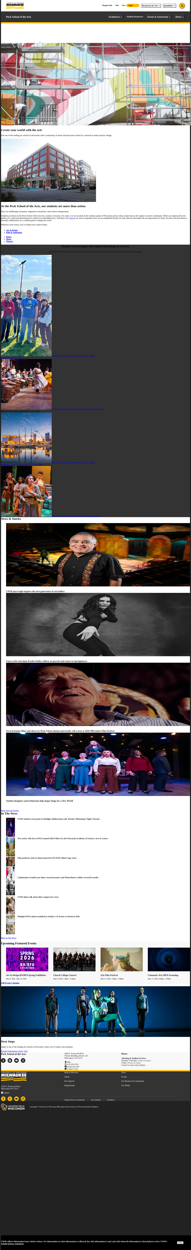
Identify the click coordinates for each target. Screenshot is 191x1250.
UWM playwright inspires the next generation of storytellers (35, 591)
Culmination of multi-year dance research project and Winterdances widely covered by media (57, 877)
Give (123, 5)
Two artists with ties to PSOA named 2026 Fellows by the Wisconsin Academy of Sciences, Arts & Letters (62, 838)
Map (69, 1062)
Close (180, 1243)
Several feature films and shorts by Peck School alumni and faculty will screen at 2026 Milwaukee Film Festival (60, 731)
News (123, 1072)
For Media (125, 1085)
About (179, 17)
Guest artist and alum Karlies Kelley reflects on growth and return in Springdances (46, 661)
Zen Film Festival (109, 975)
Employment (69, 1085)
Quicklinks (169, 6)
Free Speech (69, 1081)
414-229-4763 (72, 1064)
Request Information (9, 1051)
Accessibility (96, 1100)
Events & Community (159, 17)
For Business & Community (132, 1081)
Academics (115, 17)
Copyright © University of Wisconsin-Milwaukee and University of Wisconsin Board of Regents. (64, 1107)
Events (124, 1077)
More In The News (8, 938)
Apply (130, 5)
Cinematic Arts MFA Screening (163, 975)
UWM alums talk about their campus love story (38, 897)
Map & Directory (71, 1072)
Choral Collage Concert (65, 975)
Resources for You (151, 6)
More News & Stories (10, 811)
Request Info (107, 5)
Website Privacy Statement (74, 1100)
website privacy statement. (12, 1244)
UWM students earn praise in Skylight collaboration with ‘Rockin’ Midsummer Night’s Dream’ (58, 819)
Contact (6, 1093)
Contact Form (72, 1069)
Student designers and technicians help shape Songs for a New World (39, 801)
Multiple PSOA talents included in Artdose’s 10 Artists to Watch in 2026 (48, 916)
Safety (67, 1077)
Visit (117, 5)
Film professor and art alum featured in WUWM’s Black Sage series (47, 858)
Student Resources (135, 16)
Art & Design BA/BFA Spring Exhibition (26, 975)
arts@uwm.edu (73, 1067)
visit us (72, 218)
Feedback (110, 1100)
